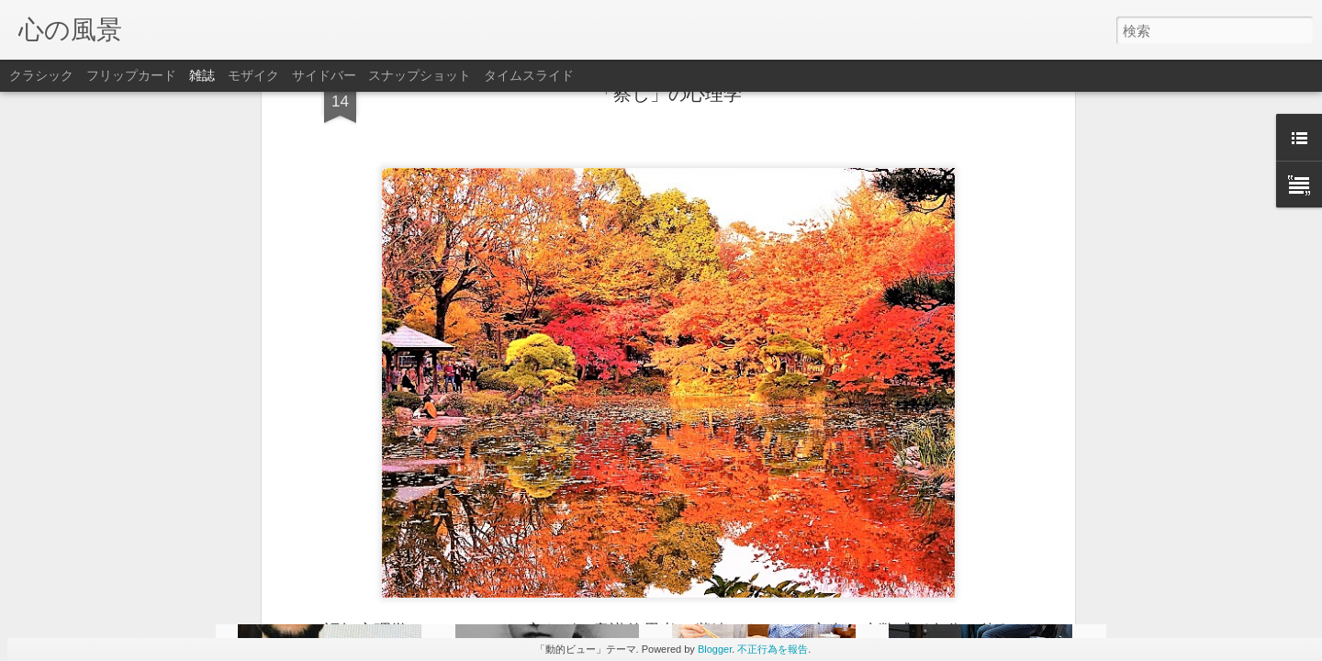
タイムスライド (529, 75)
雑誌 (202, 75)
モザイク (253, 75)
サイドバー (324, 75)
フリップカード (131, 75)
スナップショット (419, 75)
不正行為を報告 (772, 649)
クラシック (41, 75)
